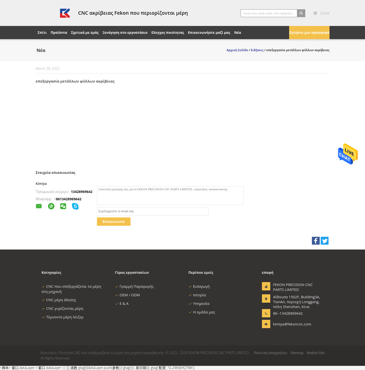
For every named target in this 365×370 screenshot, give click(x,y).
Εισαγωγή (199, 286)
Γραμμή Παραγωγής (134, 286)
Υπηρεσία (199, 303)
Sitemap (296, 352)
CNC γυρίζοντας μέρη (62, 308)
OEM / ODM (127, 294)
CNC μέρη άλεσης (59, 299)
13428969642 (82, 191)
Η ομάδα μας (201, 312)
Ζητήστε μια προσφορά (309, 32)
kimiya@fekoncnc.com (288, 324)
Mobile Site (315, 352)
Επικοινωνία (114, 221)
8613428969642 (69, 199)
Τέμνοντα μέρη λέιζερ (62, 316)
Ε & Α (122, 303)
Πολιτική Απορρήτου (270, 352)
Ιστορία (197, 294)
